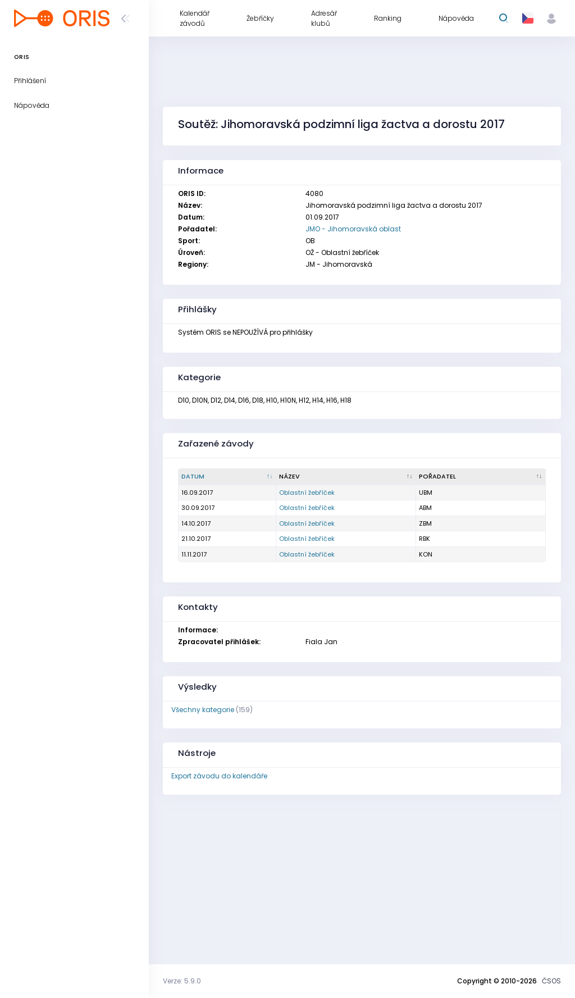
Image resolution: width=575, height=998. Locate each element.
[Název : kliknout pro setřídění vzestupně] (346, 477)
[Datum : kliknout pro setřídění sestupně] (227, 477)
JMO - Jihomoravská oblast (353, 229)
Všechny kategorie (202, 709)
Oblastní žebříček (307, 492)
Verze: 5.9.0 (182, 981)
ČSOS (551, 981)
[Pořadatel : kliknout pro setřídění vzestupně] (481, 477)
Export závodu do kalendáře (219, 776)
